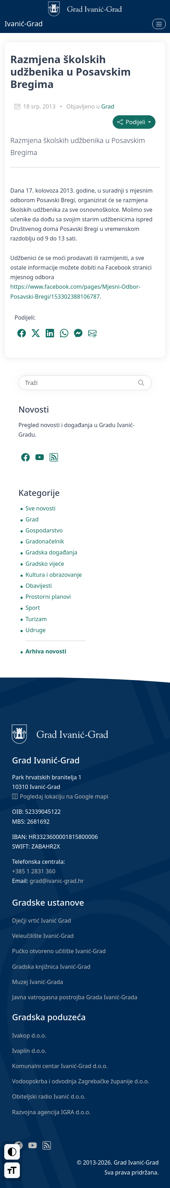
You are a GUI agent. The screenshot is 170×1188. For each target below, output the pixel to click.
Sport (33, 608)
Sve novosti (41, 508)
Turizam (36, 619)
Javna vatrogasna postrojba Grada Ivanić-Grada (74, 997)
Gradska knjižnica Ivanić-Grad (51, 967)
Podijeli (132, 122)
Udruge (36, 630)
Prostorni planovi (48, 597)
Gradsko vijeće (45, 564)
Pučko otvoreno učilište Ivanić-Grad (59, 951)
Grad (107, 106)
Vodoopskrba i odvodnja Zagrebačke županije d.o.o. (80, 1081)
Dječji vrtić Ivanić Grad (41, 920)
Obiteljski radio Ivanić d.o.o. (49, 1096)
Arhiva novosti (46, 651)
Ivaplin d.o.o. (29, 1051)
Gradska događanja (51, 552)
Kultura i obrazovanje (54, 575)
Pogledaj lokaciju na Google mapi (60, 796)
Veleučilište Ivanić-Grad (43, 936)
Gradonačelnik (45, 541)
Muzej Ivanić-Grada (37, 982)
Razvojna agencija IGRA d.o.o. (51, 1112)
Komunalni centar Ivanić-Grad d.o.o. (60, 1066)
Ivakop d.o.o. (29, 1035)
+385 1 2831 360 (33, 871)
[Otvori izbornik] (159, 24)
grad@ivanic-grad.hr (57, 881)
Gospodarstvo (44, 530)
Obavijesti (39, 586)
